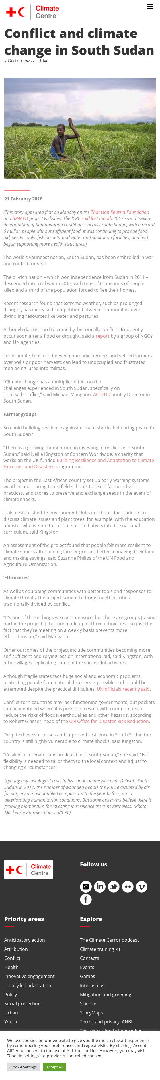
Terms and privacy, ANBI (106, 1022)
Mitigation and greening (105, 994)
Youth (10, 1022)
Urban (11, 1013)
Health (11, 967)
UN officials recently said (123, 689)
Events (87, 967)
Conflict (12, 958)
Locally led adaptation (27, 985)
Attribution (16, 949)
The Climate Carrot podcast (109, 940)
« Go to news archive (26, 61)
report (103, 336)
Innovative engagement (29, 976)
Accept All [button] (54, 1066)
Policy (10, 994)
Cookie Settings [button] (24, 1066)
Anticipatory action (24, 940)
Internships (92, 985)
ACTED (100, 394)
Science (88, 1003)
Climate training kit (100, 949)
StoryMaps (91, 1013)
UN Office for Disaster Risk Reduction (109, 721)
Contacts (89, 958)
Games (87, 976)
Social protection (22, 1003)
